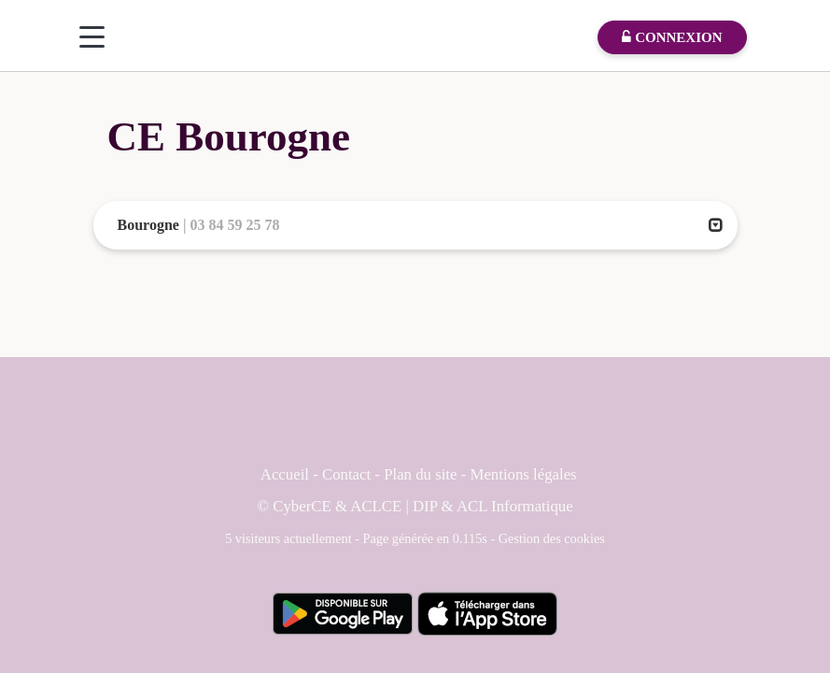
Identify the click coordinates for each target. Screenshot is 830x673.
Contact (346, 474)
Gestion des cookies (552, 538)
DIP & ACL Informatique (493, 506)
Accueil (284, 474)
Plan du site (422, 474)
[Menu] (92, 37)
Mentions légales (523, 474)
